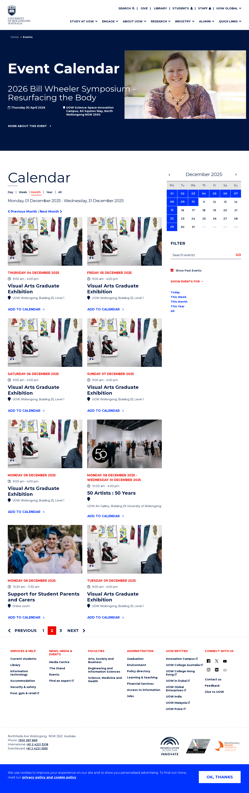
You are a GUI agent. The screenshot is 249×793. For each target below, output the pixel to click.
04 (204, 193)
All (60, 192)
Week (23, 192)
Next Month (51, 211)
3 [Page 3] (61, 630)
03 (193, 193)
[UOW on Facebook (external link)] (208, 661)
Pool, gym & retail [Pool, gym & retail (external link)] (23, 693)
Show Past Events (189, 270)
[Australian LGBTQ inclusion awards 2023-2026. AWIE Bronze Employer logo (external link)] (198, 746)
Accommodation (22, 681)
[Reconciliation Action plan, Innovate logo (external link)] (169, 746)
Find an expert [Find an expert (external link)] (60, 681)
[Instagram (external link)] (208, 669)
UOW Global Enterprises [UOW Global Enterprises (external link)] (175, 688)
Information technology (19, 673)
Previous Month (23, 211)
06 (225, 193)
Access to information (143, 690)
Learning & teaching (142, 677)
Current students (23, 659)
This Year (177, 306)
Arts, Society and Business (101, 660)
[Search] (126, 8)
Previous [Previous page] (22, 630)
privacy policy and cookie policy (49, 777)
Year (49, 192)
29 (172, 227)
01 (172, 193)
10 (193, 201)
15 (172, 210)
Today (175, 292)
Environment (136, 665)
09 (182, 201)
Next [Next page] (76, 630)
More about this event (27, 126)
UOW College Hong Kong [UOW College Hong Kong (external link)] (180, 673)
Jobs (130, 696)
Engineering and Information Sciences (104, 670)
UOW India (174, 696)
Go (238, 255)
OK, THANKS (220, 777)
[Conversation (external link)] (225, 670)
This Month (179, 301)
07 (236, 193)
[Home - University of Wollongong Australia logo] (19, 15)
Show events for (185, 281)
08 (172, 201)
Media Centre (59, 662)
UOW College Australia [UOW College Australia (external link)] (183, 665)
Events (54, 674)
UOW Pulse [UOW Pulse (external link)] (174, 709)
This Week (178, 297)
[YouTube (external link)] (225, 661)
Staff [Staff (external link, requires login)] (203, 8)
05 (214, 193)
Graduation (135, 659)
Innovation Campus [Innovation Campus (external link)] (180, 659)
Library (160, 8)
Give (144, 8)
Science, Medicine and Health (105, 679)
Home (15, 37)
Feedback (212, 685)
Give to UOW (214, 692)
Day (11, 192)
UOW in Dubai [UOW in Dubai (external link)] (176, 681)
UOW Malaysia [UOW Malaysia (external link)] (176, 702)
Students (180, 8)
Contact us (213, 679)
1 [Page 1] (43, 630)
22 (172, 218)
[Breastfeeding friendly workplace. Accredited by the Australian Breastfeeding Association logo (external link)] (227, 746)
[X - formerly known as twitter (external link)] (216, 661)
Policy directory (138, 671)
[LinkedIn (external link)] (216, 669)
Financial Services (140, 683)
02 (182, 193)
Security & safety (23, 687)
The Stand (57, 668)
